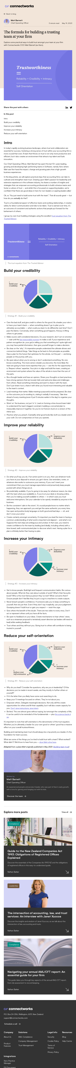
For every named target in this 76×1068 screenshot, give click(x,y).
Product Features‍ (7, 1044)
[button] (70, 6)
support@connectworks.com (16, 1018)
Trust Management (26, 1045)
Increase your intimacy (13, 130)
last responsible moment (29, 339)
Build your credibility (12, 122)
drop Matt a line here (47, 742)
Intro (6, 118)
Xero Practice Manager (9, 1062)
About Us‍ (7, 1037)
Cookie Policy (53, 1041)
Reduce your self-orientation (15, 133)
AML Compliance (25, 1037)
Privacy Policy (53, 1052)
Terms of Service (51, 1046)
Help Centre (67, 1041)
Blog (64, 1037)
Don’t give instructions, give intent (24, 708)
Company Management (28, 1041)
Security (51, 1037)
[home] (19, 6)
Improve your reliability (13, 126)
